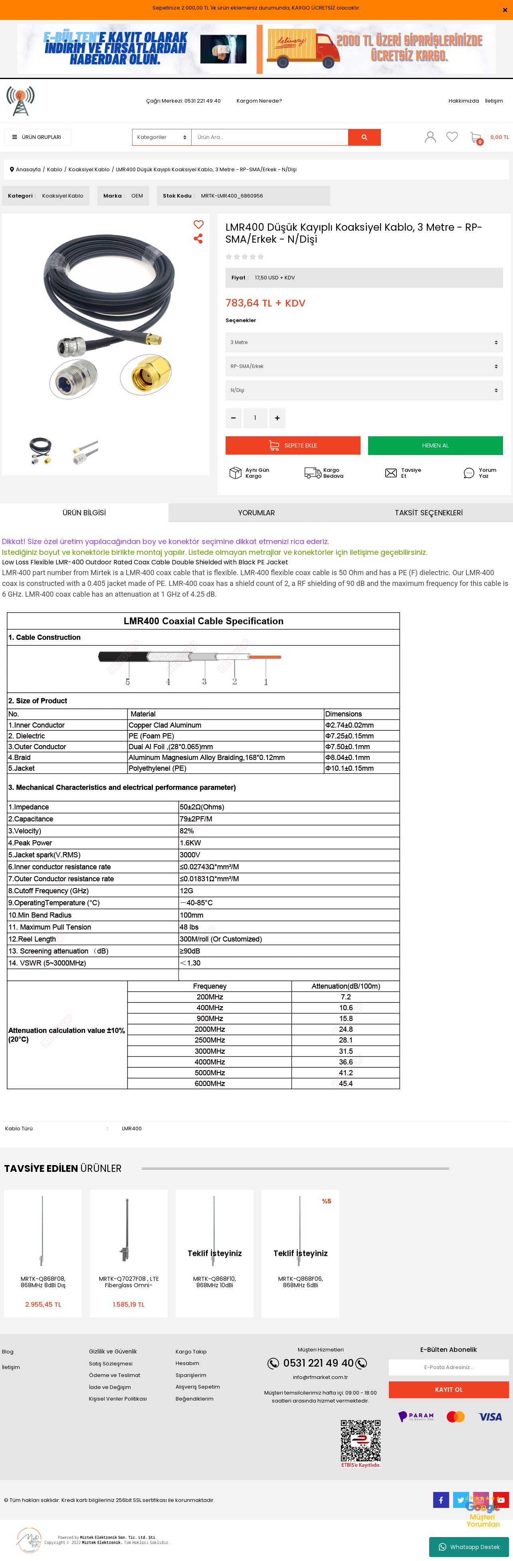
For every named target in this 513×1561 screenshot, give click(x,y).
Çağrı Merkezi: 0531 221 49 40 (183, 101)
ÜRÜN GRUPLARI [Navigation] (36, 137)
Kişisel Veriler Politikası (118, 1398)
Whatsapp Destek (469, 1547)
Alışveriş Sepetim (198, 1386)
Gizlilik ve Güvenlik (113, 1351)
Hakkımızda (464, 101)
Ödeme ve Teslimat (114, 1375)
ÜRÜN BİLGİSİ (84, 512)
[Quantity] (255, 418)
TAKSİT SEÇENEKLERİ (429, 512)
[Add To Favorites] (199, 225)
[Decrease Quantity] (234, 418)
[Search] (270, 137)
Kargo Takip (191, 1351)
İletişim (494, 101)
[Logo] (21, 100)
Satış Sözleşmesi (111, 1363)
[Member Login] (430, 137)
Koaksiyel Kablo (62, 196)
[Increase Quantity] (277, 418)
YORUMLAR (256, 512)
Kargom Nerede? (259, 101)
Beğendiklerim (195, 1398)
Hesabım (187, 1363)
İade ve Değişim (110, 1387)
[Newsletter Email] (449, 1367)
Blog (8, 1351)
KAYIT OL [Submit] (449, 1389)
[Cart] (487, 137)
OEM (137, 196)
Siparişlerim (191, 1375)
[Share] (199, 238)
